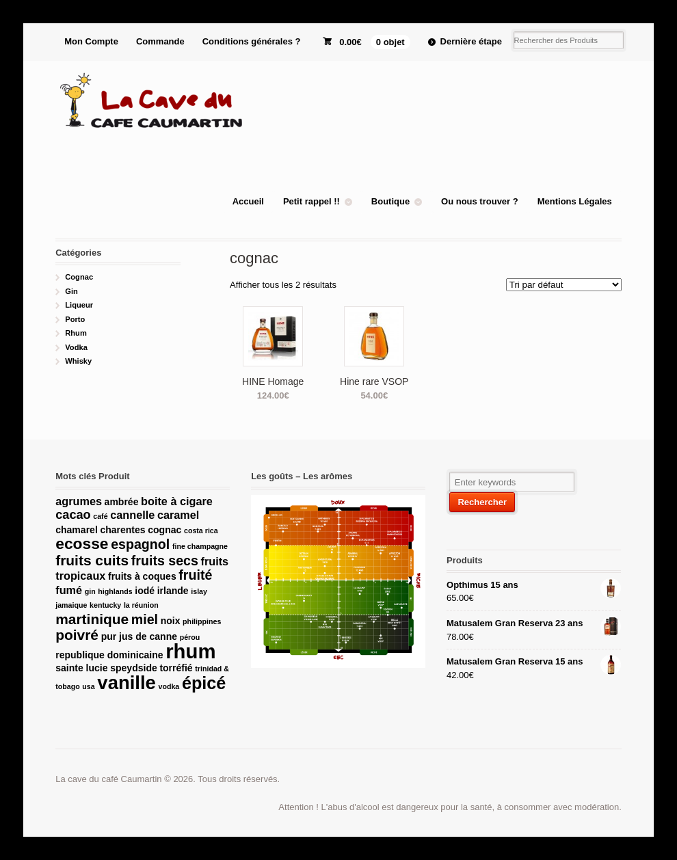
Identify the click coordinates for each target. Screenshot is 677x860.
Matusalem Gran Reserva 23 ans (533, 623)
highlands (115, 591)
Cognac (79, 277)
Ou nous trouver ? (479, 201)
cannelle (132, 515)
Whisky (78, 361)
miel (144, 619)
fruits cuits (92, 560)
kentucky (105, 605)
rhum (190, 651)
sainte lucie (81, 667)
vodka (168, 686)
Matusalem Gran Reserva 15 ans (533, 662)
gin (90, 591)
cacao (72, 515)
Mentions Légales (574, 201)
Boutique (390, 201)
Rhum (76, 333)
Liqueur (79, 305)
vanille (126, 682)
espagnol (140, 544)
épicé (204, 683)
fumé (68, 590)
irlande (173, 590)
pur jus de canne (139, 636)
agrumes (78, 501)
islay (199, 591)
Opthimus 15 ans (533, 585)
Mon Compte (91, 41)
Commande (160, 41)
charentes (122, 529)
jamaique (71, 605)
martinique (92, 619)
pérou (190, 637)
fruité (195, 574)
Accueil (248, 201)
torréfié (175, 667)
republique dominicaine (109, 654)
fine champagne (200, 546)
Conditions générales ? (251, 41)
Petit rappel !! (311, 201)
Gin (71, 291)
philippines (202, 621)
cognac (164, 529)
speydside (133, 667)
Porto (75, 319)
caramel (178, 515)
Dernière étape (471, 41)
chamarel (76, 529)
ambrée (122, 501)
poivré (76, 635)
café (100, 516)
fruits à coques (142, 576)
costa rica (201, 530)
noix (171, 620)
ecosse (81, 543)
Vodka (76, 347)
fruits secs (164, 560)
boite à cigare (177, 501)
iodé (145, 590)
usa (88, 686)
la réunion (141, 605)
